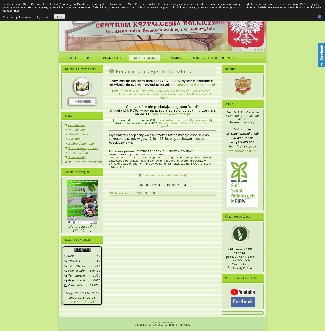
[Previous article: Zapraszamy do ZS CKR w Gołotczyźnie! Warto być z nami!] (147, 185)
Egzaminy (174, 58)
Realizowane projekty (83, 148)
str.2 (87, 230)
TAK (59, 17)
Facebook (169, 322)
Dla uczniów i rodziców (85, 162)
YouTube (155, 322)
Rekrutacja (144, 58)
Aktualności (76, 125)
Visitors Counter (82, 302)
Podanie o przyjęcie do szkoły (154, 71)
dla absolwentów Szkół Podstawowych (162, 120)
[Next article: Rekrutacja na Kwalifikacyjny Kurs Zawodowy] (178, 185)
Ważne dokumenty (81, 143)
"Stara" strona (78, 134)
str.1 (77, 230)
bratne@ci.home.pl (243, 151)
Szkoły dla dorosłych (213, 58)
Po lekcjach (76, 129)
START (71, 58)
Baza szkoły (77, 157)
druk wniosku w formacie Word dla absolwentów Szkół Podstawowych (162, 90)
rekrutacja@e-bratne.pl (196, 84)
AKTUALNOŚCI (146, 193)
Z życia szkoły (78, 152)
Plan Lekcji (113, 58)
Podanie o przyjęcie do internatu (162, 175)
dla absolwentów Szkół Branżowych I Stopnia (163, 125)
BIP (90, 58)
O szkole (74, 139)
